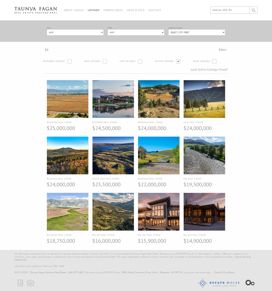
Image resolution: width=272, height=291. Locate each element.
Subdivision (175, 28)
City (49, 28)
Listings (94, 10)
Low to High (128, 61)
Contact (155, 10)
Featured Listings (54, 61)
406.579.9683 (76, 272)
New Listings (92, 61)
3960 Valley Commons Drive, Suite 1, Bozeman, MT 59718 (152, 272)
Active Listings (164, 61)
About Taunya (74, 10)
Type (110, 28)
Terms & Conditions (225, 272)
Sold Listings (201, 61)
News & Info (136, 10)
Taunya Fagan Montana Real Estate (48, 272)
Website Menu (113, 10)
